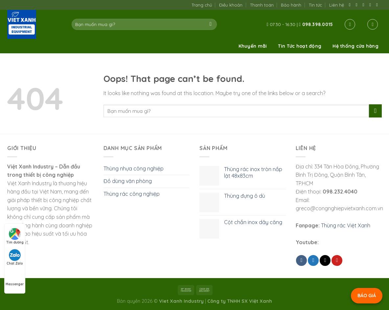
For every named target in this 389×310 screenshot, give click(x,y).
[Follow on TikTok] (358, 4)
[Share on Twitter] (313, 260)
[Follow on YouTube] (378, 4)
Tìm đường (15, 236)
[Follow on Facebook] (351, 4)
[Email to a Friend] (325, 260)
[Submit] (210, 24)
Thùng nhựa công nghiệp (133, 168)
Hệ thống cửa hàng (355, 46)
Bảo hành (291, 5)
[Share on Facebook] (301, 260)
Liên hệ (336, 5)
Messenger (15, 278)
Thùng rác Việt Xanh (345, 225)
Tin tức (315, 5)
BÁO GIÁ (366, 295)
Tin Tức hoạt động (299, 46)
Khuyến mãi (253, 46)
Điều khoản (230, 5)
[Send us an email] (365, 4)
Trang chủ (202, 5)
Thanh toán (262, 5)
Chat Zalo (15, 257)
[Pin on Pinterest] (337, 260)
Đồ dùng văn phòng (127, 181)
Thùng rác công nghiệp (131, 194)
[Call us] (371, 4)
